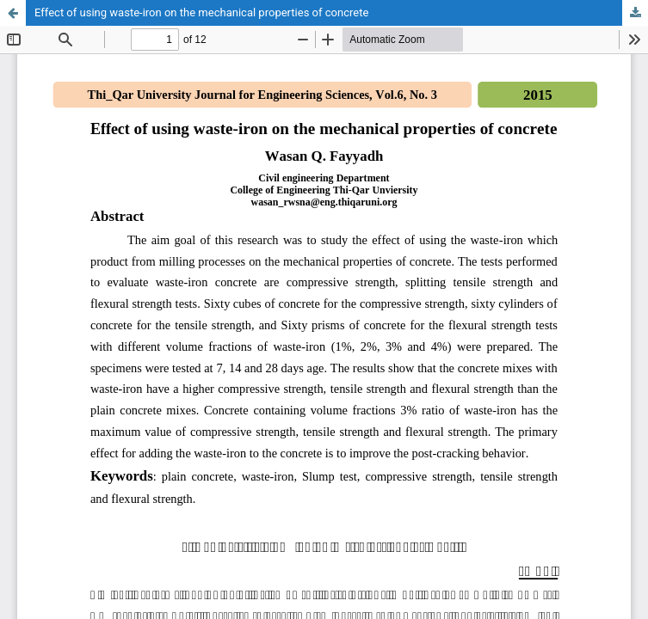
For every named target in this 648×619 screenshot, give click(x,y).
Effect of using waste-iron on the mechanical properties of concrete (201, 12)
